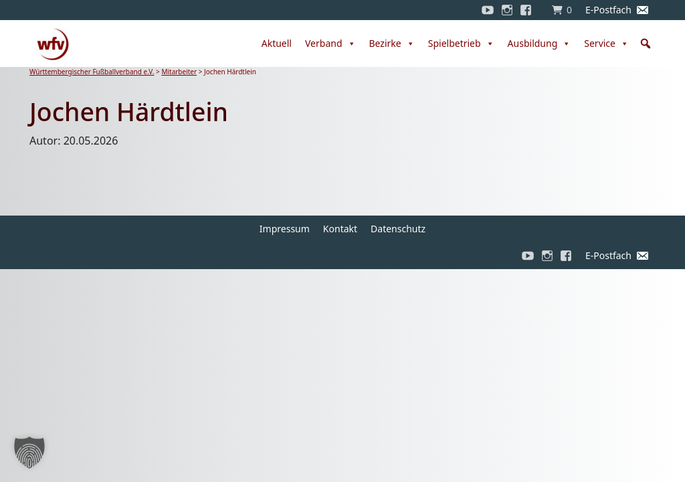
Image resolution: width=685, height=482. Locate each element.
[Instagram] (507, 10)
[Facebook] (529, 10)
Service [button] (606, 43)
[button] (645, 43)
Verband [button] (330, 43)
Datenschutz (398, 228)
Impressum (285, 228)
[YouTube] (487, 10)
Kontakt (340, 228)
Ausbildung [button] (539, 43)
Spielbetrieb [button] (461, 43)
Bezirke (392, 43)
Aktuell (277, 43)
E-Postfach (608, 9)
